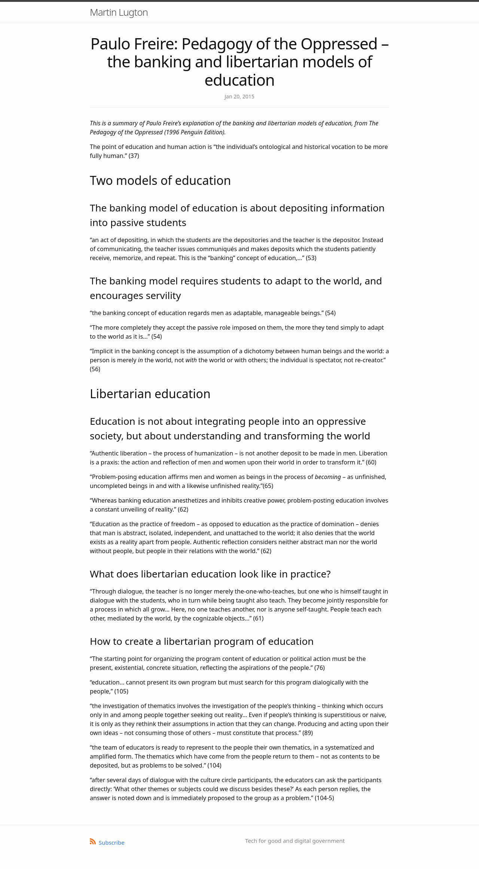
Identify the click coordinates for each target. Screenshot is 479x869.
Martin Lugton (119, 12)
